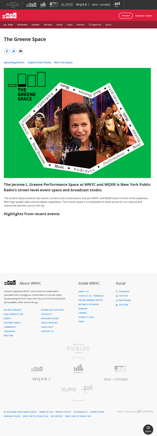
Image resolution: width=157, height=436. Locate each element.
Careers (82, 313)
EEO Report (57, 416)
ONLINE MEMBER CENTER (90, 300)
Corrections (97, 412)
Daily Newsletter (13, 314)
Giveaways (9, 331)
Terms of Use (46, 412)
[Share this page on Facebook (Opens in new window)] (7, 51)
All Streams (22, 24)
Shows (59, 24)
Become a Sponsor (88, 304)
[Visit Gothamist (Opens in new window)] (43, 4)
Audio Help (47, 327)
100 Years (48, 24)
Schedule (35, 24)
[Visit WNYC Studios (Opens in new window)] (54, 4)
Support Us (95, 24)
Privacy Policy (63, 412)
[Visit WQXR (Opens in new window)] (82, 4)
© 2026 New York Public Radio (20, 412)
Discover (80, 24)
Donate (126, 15)
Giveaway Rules (12, 416)
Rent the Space (63, 62)
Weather (8, 336)
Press (81, 322)
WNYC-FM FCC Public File (35, 416)
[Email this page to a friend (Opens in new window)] (20, 51)
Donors (82, 309)
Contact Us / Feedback (90, 296)
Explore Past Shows (39, 62)
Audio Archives (49, 323)
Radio (10, 24)
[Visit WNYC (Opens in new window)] (31, 5)
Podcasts (46, 314)
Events (7, 318)
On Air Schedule (12, 310)
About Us (83, 292)
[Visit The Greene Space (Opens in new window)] (116, 4)
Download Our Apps (52, 310)
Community (10, 327)
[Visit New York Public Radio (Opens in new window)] (78, 348)
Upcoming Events (14, 62)
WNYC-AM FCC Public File (78, 416)
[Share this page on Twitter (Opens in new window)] (13, 51)
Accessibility (81, 412)
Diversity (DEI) (86, 317)
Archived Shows (50, 318)
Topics (70, 24)
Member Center (143, 15)
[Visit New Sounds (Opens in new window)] (101, 5)
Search (108, 24)
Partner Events (12, 323)
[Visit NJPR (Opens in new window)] (67, 4)
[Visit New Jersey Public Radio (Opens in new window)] (41, 389)
